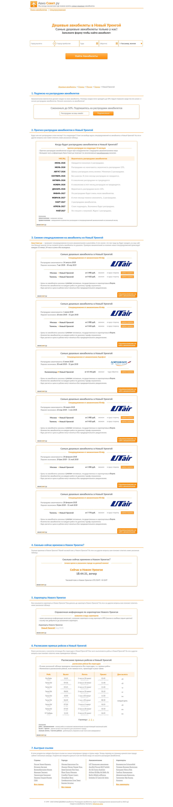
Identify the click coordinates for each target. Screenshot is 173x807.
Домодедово (127, 772)
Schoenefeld (130, 764)
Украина (37, 778)
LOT (90, 764)
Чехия (42, 764)
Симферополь (67, 780)
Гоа (77, 764)
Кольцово (119, 770)
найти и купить (127, 273)
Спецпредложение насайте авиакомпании (127, 295)
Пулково (119, 767)
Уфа (126, 778)
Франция (37, 772)
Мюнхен (73, 772)
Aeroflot (92, 767)
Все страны (39, 784)
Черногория (38, 775)
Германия (47, 775)
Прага (68, 772)
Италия (49, 778)
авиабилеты (66, 4)
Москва (64, 764)
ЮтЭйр (97, 772)
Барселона (72, 764)
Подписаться (103, 113)
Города (97, 87)
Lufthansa (102, 775)
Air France (95, 770)
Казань (130, 778)
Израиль (47, 764)
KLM (102, 767)
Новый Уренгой (48, 628)
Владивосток (121, 764)
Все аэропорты (122, 784)
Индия (49, 770)
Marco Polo (128, 770)
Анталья (70, 783)
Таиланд (44, 772)
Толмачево (120, 778)
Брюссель (130, 775)
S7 (96, 778)
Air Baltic (103, 772)
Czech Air (101, 778)
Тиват (79, 780)
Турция (43, 778)
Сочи (74, 780)
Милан (70, 767)
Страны (81, 87)
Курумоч (119, 780)
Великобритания (40, 770)
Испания (37, 767)
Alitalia (95, 775)
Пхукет (70, 775)
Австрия (44, 767)
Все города (66, 787)
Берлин (64, 783)
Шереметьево (121, 775)
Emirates (92, 778)
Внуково (126, 767)
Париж (75, 767)
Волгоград (133, 767)
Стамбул (65, 775)
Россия (89, 87)
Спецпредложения (58, 10)
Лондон (64, 767)
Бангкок (68, 770)
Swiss (107, 778)
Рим (73, 770)
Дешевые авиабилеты (67, 87)
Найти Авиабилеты (86, 56)
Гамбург (119, 772)
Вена (71, 778)
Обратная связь (98, 804)
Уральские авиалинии (100, 764)
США (36, 780)
